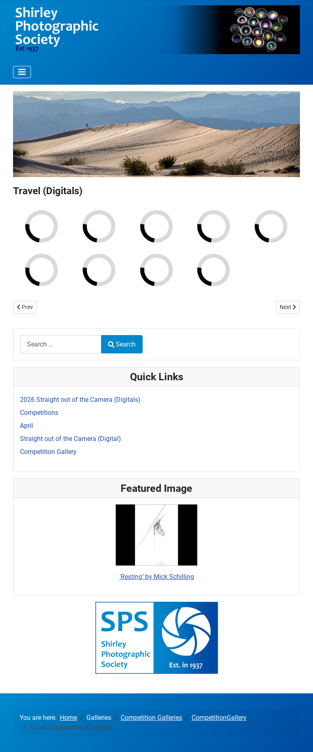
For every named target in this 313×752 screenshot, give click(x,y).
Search (122, 344)
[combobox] (60, 344)
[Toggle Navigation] (22, 72)
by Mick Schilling (156, 577)
